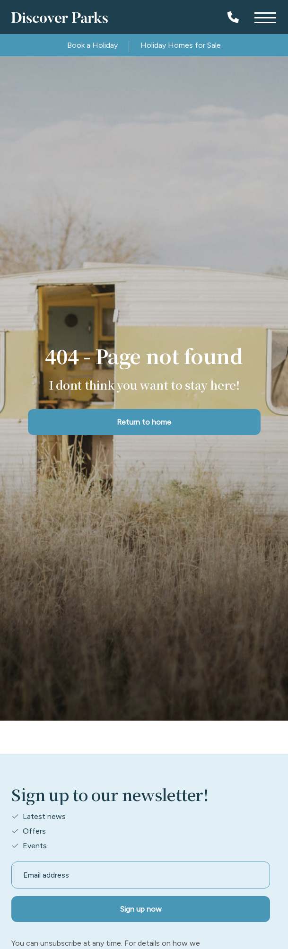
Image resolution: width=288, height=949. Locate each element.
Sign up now (141, 909)
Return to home (144, 422)
